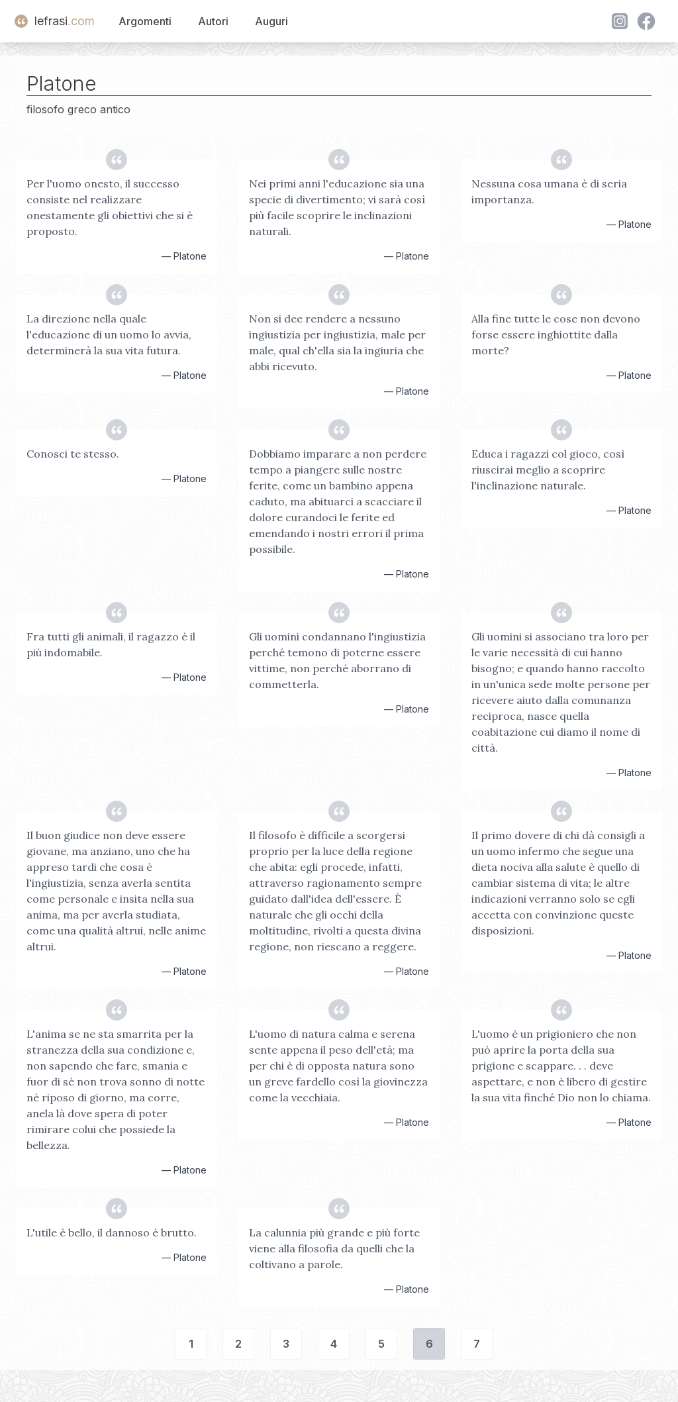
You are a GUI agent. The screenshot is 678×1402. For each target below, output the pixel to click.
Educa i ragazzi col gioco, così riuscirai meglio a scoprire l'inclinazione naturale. (547, 469)
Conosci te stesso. (72, 453)
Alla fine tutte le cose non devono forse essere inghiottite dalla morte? (555, 334)
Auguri (271, 21)
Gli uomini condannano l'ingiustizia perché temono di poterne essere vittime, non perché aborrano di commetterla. (337, 660)
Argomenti (145, 21)
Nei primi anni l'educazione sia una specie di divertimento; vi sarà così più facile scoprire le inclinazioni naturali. (337, 207)
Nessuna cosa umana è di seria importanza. (549, 191)
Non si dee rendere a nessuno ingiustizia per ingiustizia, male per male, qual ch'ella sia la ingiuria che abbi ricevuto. (337, 342)
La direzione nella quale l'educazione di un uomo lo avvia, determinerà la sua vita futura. (108, 334)
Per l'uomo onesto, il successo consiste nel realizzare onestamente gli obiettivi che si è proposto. (109, 207)
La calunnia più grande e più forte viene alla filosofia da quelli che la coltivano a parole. (334, 1248)
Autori (213, 21)
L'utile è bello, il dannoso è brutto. (111, 1232)
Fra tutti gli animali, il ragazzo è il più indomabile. (110, 644)
